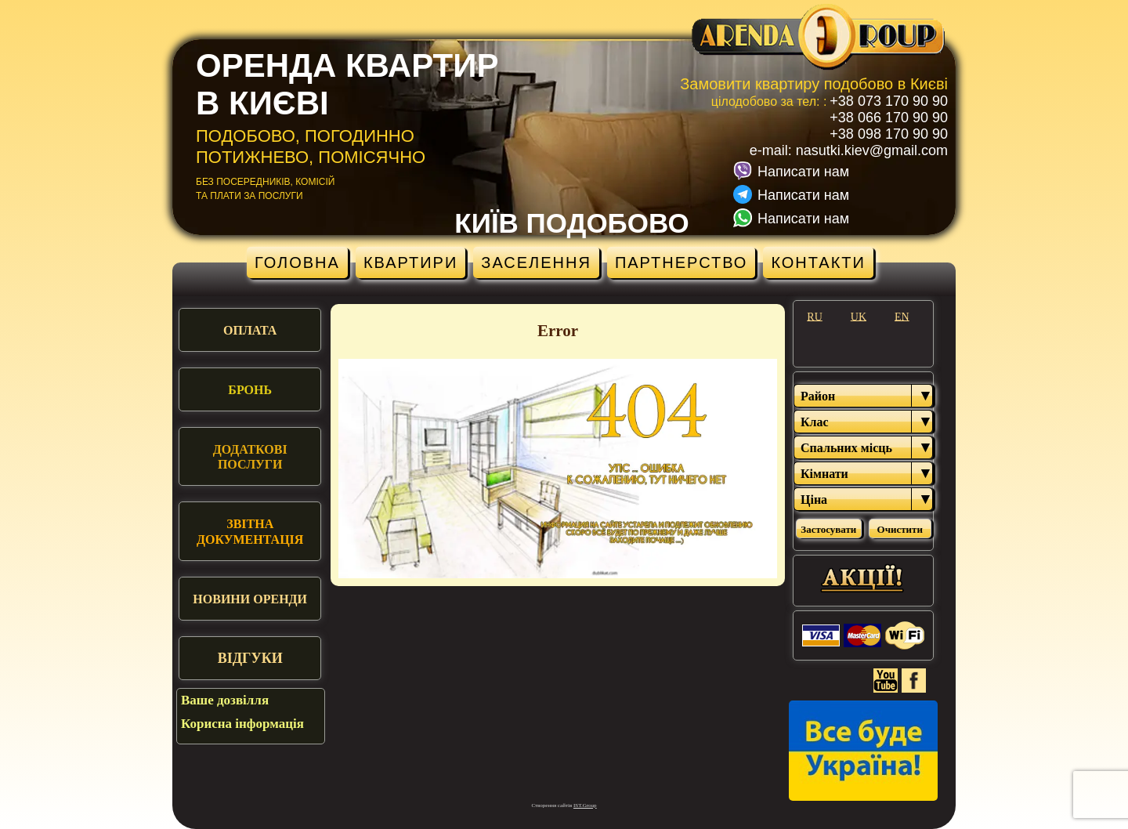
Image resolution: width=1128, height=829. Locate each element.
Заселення (536, 262)
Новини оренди (250, 599)
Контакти (818, 262)
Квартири (410, 262)
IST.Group (585, 805)
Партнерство (681, 262)
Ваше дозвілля (225, 700)
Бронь (250, 389)
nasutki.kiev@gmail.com (872, 150)
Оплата (250, 330)
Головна (297, 262)
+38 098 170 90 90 (889, 134)
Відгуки (250, 658)
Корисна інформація (242, 723)
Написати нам (803, 171)
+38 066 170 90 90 (889, 117)
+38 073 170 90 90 (889, 101)
